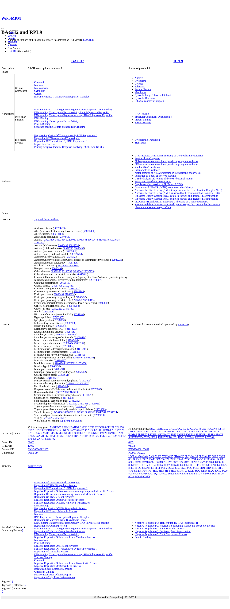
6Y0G (187, 459)
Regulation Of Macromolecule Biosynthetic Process (60, 520)
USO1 (181, 437)
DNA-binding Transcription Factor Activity (56, 121)
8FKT (131, 465)
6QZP (166, 459)
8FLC (138, 467)
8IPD (155, 470)
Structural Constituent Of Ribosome (153, 116)
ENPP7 (65, 430)
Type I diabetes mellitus (46, 219)
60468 (31, 442)
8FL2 (186, 465)
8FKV (145, 465)
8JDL (197, 470)
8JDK (191, 470)
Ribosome (140, 86)
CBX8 (91, 427)
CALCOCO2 (175, 428)
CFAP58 (119, 427)
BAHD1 (74, 427)
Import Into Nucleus (44, 144)
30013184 (58, 234)
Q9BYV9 (33, 452)
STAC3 (219, 434)
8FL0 (180, 465)
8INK (149, 470)
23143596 (73, 392)
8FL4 (198, 465)
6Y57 (200, 459)
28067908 (57, 285)
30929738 (114, 239)
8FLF (158, 467)
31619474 (93, 239)
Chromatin (39, 82)
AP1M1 (66, 427)
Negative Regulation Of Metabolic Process (56, 545)
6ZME (145, 462)
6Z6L (213, 459)
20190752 (67, 271)
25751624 (112, 412)
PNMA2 (132, 434)
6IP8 (181, 456)
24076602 (70, 363)
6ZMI (152, 462)
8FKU (138, 465)
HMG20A (108, 430)
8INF (143, 470)
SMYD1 (60, 435)
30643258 (74, 305)
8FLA (223, 465)
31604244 (60, 363)
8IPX (161, 470)
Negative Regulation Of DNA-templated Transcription (62, 502)
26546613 (82, 274)
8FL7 (211, 465)
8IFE (131, 470)
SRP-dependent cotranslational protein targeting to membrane (166, 161)
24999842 (78, 271)
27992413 (72, 383)
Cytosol (38, 93)
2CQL (131, 456)
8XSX (178, 473)
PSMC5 (112, 433)
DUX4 (147, 431)
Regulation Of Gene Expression (50, 525)
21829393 (101, 409)
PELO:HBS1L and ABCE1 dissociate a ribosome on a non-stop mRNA (171, 201)
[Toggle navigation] (2, 28)
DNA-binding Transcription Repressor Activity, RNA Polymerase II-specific (73, 115)
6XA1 (180, 459)
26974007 (96, 280)
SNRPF (181, 434)
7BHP (167, 462)
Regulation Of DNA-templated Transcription (57, 138)
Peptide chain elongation (147, 158)
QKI (160, 434)
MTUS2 (209, 431)
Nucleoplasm (41, 88)
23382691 (60, 320)
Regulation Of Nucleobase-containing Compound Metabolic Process (69, 494)
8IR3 (179, 470)
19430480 (57, 412)
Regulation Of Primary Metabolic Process (55, 511)
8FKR (215, 462)
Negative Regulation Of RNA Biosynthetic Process (60, 508)
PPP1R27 (142, 434)
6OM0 (152, 459)
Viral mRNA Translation (147, 167)
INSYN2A (119, 430)
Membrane (140, 92)
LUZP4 (38, 433)
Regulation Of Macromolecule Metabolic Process (59, 531)
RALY (166, 434)
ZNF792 (50, 438)
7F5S (173, 462)
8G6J (190, 467)
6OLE (215, 456)
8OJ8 (137, 473)
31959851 (82, 239)
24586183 (81, 406)
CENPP (110, 427)
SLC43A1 (50, 435)
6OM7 (159, 459)
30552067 (71, 251)
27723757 (49, 418)
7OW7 (179, 462)
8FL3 (192, 465)
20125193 (65, 282)
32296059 (71, 239)
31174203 (63, 265)
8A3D (209, 462)
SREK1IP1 (201, 434)
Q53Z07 (141, 452)
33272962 (72, 403)
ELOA (57, 430)
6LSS (202, 456)
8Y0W (199, 473)
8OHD (218, 470)
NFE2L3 (88, 433)
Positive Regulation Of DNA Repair (52, 574)
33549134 (73, 265)
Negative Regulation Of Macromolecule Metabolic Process (64, 537)
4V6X (145, 456)
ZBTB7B (199, 437)
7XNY (201, 462)
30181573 (87, 395)
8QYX (157, 473)
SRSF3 (211, 434)
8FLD (145, 467)
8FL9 (217, 465)
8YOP (221, 473)
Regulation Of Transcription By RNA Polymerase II (60, 141)
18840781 (101, 412)
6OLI (138, 459)
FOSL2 (93, 430)
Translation (140, 142)
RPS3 (173, 434)
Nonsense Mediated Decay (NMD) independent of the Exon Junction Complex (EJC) (178, 190)
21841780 (68, 308)
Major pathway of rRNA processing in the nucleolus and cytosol (168, 172)
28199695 (60, 360)
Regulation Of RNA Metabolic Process (54, 497)
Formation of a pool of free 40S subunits (155, 175)
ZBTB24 (112, 435)
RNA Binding (142, 113)
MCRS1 (63, 433)
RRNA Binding (143, 122)
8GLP (196, 467)
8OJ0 (225, 470)
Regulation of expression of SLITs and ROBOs (159, 184)
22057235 (89, 271)
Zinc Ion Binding (43, 557)
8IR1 (173, 470)
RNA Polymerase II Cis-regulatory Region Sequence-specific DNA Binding (73, 109)
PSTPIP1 (152, 434)
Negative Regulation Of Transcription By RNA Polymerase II (65, 135)
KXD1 (191, 431)
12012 (31, 445)
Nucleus (38, 85)
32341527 (74, 288)
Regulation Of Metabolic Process (51, 551)
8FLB (131, 467)
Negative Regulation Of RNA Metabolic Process (59, 499)
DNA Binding (41, 118)
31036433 (63, 245)
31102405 (85, 380)
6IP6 (176, 456)
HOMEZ (183, 431)
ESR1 (155, 431)
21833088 (81, 363)
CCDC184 (195, 428)
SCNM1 (40, 435)
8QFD (143, 473)
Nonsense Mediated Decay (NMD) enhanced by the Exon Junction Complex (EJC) (177, 193)
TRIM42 (86, 435)
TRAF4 (77, 435)
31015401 (82, 349)
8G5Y (164, 467)
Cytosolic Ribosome (145, 98)
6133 (131, 442)
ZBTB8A (210, 437)
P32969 (132, 452)
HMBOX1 (172, 431)
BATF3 (83, 427)
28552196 (48, 311)
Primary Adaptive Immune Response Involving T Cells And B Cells (69, 147)
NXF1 (96, 433)
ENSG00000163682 (138, 449)
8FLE (151, 467)
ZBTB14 (189, 437)
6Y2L (194, 459)
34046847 (103, 303)
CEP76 (213, 428)
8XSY (185, 473)
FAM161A (75, 430)
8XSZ (192, 473)
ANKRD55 (55, 427)
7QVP (187, 462)
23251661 (63, 374)
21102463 (68, 285)
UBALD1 (172, 437)
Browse (12, 35)
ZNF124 (122, 435)
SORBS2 (190, 434)
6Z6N (131, 462)
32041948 (79, 291)
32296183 (88, 40)
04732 (131, 445)
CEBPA (205, 428)
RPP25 (31, 435)
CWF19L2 (40, 430)
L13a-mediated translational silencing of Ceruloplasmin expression (169, 155)
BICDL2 (163, 428)
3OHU (31, 466)
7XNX (194, 462)
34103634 (60, 239)
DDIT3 (50, 430)
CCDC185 (100, 427)
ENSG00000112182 (38, 449)
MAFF (46, 433)
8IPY (167, 470)
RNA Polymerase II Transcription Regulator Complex (61, 96)
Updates (12, 44)
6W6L (173, 459)
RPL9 (178, 61)
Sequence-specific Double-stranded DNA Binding (59, 126)
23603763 (83, 383)
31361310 (104, 239)
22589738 (99, 415)
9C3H (131, 476)
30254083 (70, 331)
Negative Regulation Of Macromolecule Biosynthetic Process (65, 563)
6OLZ (145, 459)
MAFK (54, 433)
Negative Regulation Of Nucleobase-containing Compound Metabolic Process (74, 491)
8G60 (177, 467)
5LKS (158, 456)
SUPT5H (133, 437)
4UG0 (138, 456)
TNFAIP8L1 (150, 437)
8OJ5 (131, 473)
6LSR (195, 456)
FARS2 (85, 430)
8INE (137, 470)
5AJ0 (151, 456)
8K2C (211, 470)
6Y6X (206, 459)
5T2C (165, 456)
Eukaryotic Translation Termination (153, 181)
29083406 (89, 231)
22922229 (117, 259)
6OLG (131, 459)
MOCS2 (200, 431)
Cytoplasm (39, 90)
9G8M (138, 476)
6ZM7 (138, 462)
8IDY (209, 467)
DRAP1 (140, 431)
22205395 (61, 326)
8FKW (152, 465)
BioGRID (13, 51)
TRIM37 (162, 437)
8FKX (160, 465)
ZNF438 (32, 438)
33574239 (59, 228)
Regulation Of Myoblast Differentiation (54, 577)
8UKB (171, 473)
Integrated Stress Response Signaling (53, 568)
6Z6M (220, 459)
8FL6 (205, 465)
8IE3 (214, 467)
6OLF (222, 456)
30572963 (73, 262)
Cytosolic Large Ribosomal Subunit (153, 95)
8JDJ (184, 470)
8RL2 (164, 473)
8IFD (220, 467)
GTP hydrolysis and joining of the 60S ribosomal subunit (164, 178)
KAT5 (31, 433)
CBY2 (186, 428)
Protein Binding (42, 124)
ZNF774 (41, 438)
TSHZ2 (95, 435)
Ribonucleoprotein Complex (149, 101)
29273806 (49, 239)
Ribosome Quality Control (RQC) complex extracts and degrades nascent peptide (176, 195)
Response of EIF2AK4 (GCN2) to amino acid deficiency (164, 187)
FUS (100, 430)
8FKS (222, 462)
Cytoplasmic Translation (147, 139)
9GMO (146, 476)
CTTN (221, 428)
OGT (216, 431)
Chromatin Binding (44, 571)
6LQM (188, 456)
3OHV (38, 466)
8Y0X (206, 473)
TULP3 (103, 435)
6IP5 (170, 456)
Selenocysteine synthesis (147, 170)
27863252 (70, 294)
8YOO (213, 473)
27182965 (39, 242)
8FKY (167, 465)
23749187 (65, 236)
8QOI (150, 473)
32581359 (71, 257)
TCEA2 (69, 435)
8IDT (202, 467)
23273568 (83, 403)
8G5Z (171, 467)
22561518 (60, 418)
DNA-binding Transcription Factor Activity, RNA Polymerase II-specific (71, 112)
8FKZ (174, 465)
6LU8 (208, 456)
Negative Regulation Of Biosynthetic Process (57, 566)
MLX (70, 433)
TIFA (141, 437)
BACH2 (77, 61)
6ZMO (159, 462)
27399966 (94, 403)
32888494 (57, 268)
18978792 (68, 412)
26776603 (96, 389)
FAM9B (162, 431)
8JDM (204, 470)
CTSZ (31, 430)
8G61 (184, 467)
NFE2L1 (78, 433)
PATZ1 (103, 433)
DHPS (131, 431)
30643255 (55, 366)
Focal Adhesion (143, 89)
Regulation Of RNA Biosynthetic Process (55, 485)
